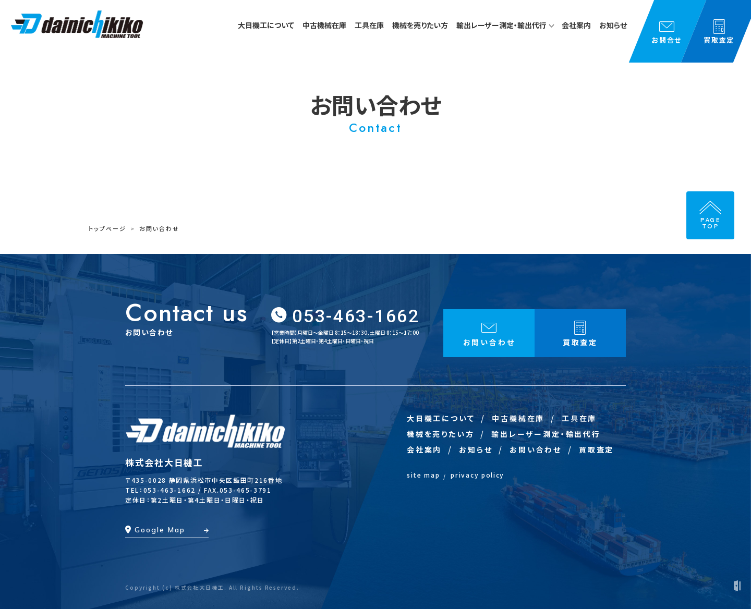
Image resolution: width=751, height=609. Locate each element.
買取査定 (596, 449)
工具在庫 (579, 418)
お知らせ (475, 449)
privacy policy (477, 474)
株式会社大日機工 (164, 462)
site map (423, 474)
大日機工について (441, 418)
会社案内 (424, 449)
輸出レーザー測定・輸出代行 (545, 434)
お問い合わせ (536, 449)
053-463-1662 (356, 316)
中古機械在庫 (518, 418)
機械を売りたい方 (440, 434)
